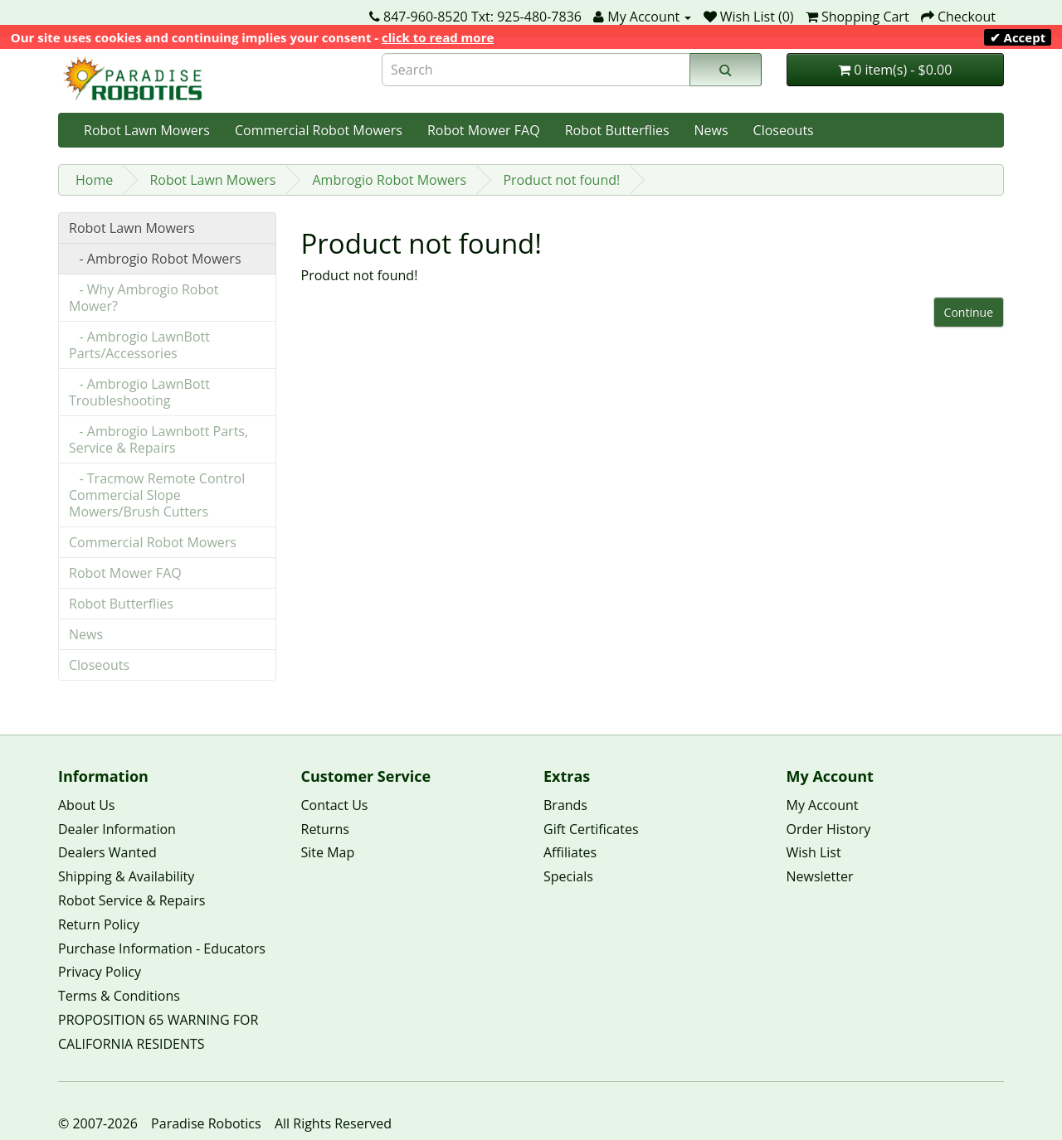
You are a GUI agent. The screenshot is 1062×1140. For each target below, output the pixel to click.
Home (94, 180)
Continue (968, 312)
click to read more (438, 37)
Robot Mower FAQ (483, 130)
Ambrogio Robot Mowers (389, 180)
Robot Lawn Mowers (147, 130)
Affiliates (570, 852)
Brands (565, 805)
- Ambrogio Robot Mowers (155, 259)
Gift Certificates (591, 829)
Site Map (328, 852)
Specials (568, 876)
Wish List (814, 852)
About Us (86, 805)
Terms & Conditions (119, 996)
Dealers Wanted (107, 852)
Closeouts (783, 130)
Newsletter (820, 876)
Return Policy (98, 924)
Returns (325, 829)
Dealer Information (117, 829)
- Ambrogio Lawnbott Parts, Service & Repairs (158, 439)
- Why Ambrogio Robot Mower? (144, 297)
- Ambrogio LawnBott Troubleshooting (139, 392)
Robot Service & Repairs (131, 900)
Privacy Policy (99, 972)
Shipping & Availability (126, 876)
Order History (829, 829)
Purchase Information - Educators (162, 948)
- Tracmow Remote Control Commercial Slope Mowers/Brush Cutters (157, 495)
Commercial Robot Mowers (318, 130)
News (711, 130)
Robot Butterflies (617, 130)
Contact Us (334, 805)
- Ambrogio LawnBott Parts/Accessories (139, 344)
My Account (823, 805)
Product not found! (561, 180)
